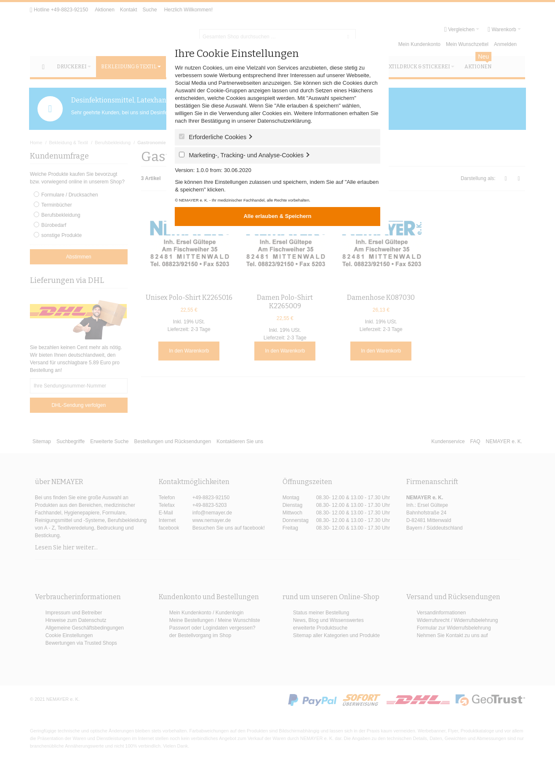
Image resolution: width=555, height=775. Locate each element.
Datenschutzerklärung (283, 121)
